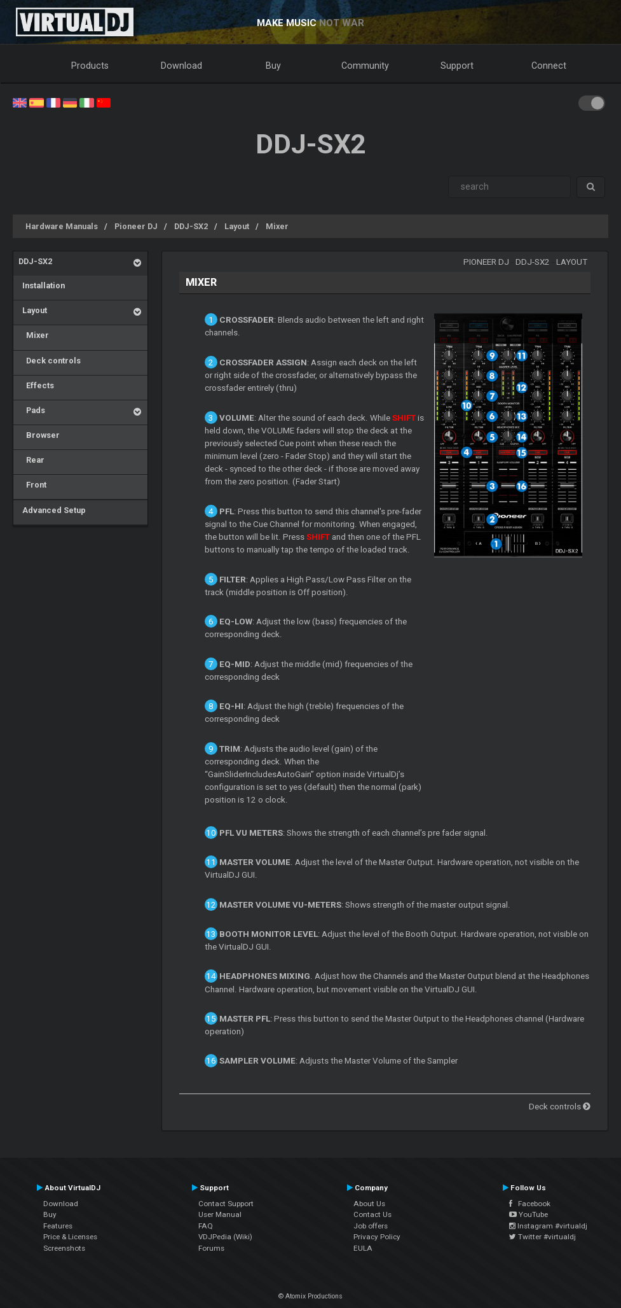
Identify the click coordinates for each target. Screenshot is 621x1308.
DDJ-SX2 (191, 226)
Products (90, 65)
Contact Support (226, 1203)
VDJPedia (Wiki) (225, 1236)
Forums (211, 1248)
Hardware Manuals (61, 226)
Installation (41, 285)
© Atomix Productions (310, 1296)
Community (365, 65)
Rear (31, 460)
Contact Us (372, 1214)
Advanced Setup (52, 510)
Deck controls (49, 360)
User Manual (220, 1214)
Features (57, 1225)
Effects (36, 385)
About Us (369, 1203)
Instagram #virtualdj (548, 1225)
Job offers (370, 1225)
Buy (273, 65)
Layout (236, 226)
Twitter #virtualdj (542, 1236)
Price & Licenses (70, 1236)
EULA (362, 1248)
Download (181, 65)
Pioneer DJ (136, 226)
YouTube (528, 1214)
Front (32, 484)
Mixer (277, 226)
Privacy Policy (376, 1236)
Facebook (529, 1203)
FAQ (205, 1225)
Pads (31, 410)
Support (457, 65)
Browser (39, 435)
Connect (548, 65)
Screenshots (64, 1248)
